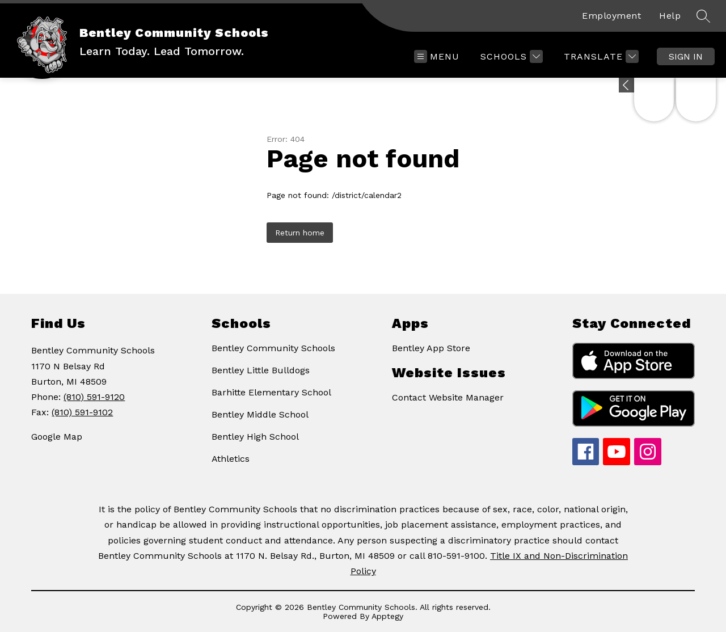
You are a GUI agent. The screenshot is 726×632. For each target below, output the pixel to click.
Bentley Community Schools (273, 348)
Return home (299, 232)
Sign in (686, 56)
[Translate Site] (600, 56)
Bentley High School (255, 436)
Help (670, 15)
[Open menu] (436, 56)
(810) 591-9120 (94, 396)
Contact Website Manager (448, 397)
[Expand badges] (626, 85)
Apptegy (387, 616)
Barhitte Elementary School (271, 392)
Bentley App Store (431, 348)
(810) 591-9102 (82, 412)
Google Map (56, 436)
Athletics (231, 458)
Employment (611, 15)
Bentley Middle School (260, 414)
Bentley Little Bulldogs (261, 370)
